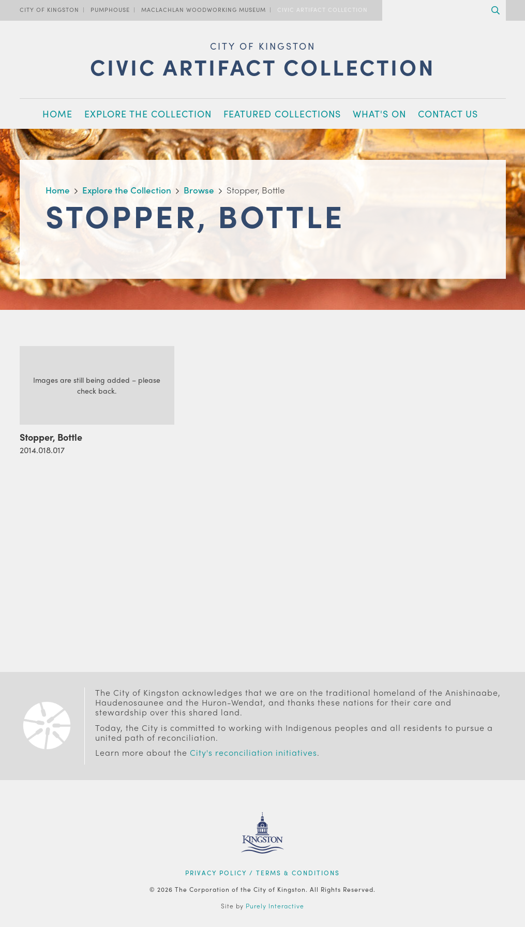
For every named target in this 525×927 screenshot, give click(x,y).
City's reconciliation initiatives (253, 752)
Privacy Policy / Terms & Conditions (262, 872)
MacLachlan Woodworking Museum (203, 9)
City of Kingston (49, 9)
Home (57, 113)
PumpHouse (110, 9)
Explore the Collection (148, 113)
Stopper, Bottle (51, 436)
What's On (379, 113)
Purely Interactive (275, 905)
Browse (199, 190)
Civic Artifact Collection (322, 9)
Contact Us (448, 113)
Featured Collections (282, 113)
